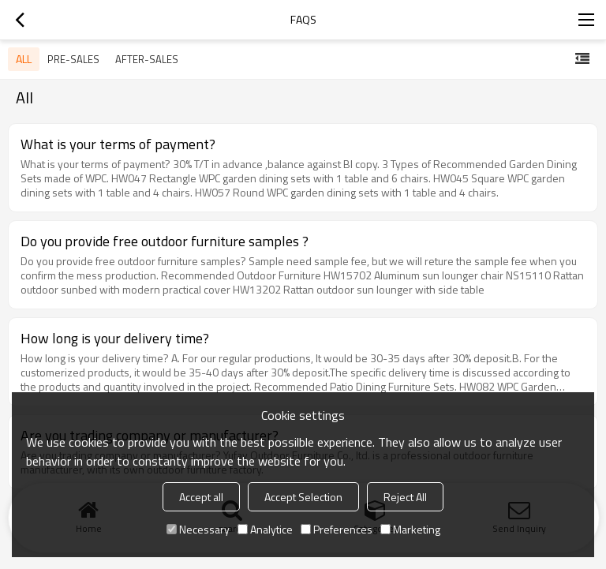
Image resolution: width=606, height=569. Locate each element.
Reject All (405, 497)
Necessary (198, 529)
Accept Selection (303, 497)
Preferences (336, 529)
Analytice (265, 529)
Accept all (201, 497)
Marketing (410, 529)
